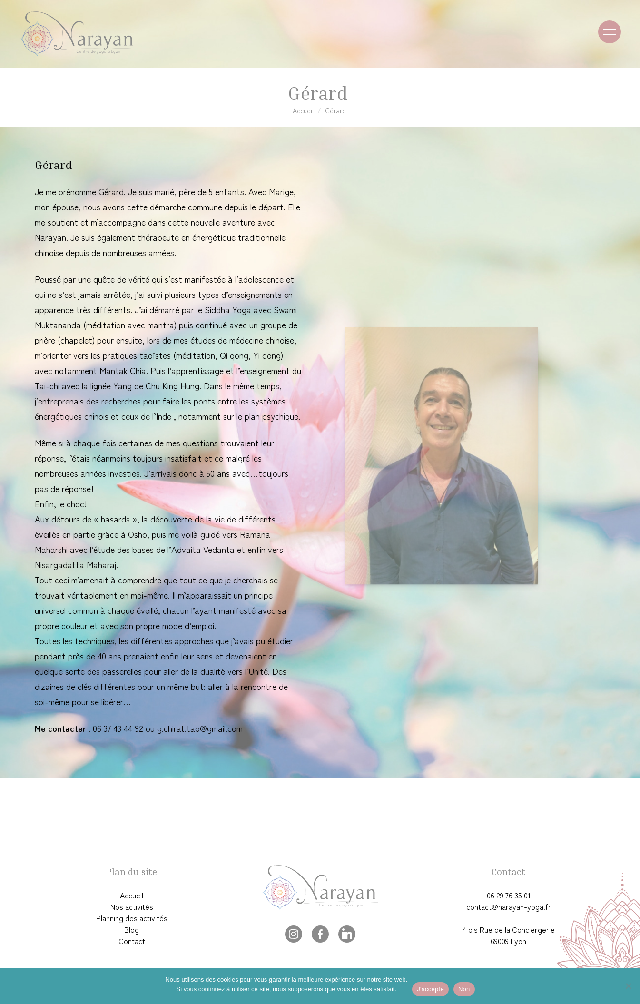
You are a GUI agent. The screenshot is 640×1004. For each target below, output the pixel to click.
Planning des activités (131, 918)
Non (464, 989)
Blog (131, 929)
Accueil (303, 110)
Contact (131, 940)
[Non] (628, 986)
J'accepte (430, 989)
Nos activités (131, 906)
